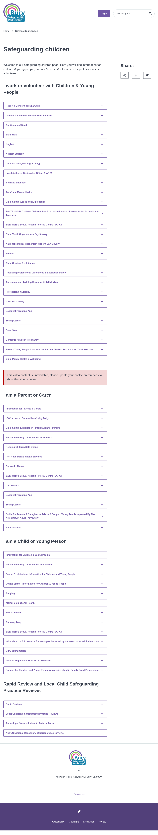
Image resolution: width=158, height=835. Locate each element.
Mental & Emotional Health (55, 603)
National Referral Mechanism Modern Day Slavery (55, 244)
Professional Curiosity (55, 292)
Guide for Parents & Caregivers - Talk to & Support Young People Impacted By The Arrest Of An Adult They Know (55, 516)
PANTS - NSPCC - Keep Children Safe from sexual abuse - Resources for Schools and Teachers (55, 213)
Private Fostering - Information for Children (55, 564)
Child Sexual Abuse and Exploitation (55, 202)
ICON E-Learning (55, 301)
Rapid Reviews (55, 704)
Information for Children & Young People (55, 555)
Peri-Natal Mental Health (55, 192)
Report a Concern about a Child (55, 106)
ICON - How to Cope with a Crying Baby (55, 418)
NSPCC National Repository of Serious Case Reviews (55, 733)
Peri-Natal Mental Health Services (55, 456)
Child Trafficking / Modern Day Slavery (55, 234)
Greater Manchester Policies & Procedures (55, 115)
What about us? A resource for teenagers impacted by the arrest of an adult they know (55, 641)
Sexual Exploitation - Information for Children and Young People (55, 574)
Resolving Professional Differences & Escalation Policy (55, 272)
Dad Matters (55, 485)
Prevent (55, 253)
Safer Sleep (55, 330)
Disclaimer (88, 822)
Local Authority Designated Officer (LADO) (55, 173)
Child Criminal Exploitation (55, 263)
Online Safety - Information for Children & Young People (55, 584)
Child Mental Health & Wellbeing (55, 359)
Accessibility (58, 822)
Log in (104, 13)
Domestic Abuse (55, 466)
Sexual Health (55, 612)
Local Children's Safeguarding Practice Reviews (55, 713)
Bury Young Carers (55, 651)
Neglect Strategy (55, 154)
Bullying (55, 593)
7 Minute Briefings (55, 182)
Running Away (55, 622)
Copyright (74, 822)
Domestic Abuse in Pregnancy (55, 340)
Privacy (102, 822)
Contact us (79, 794)
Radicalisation (55, 527)
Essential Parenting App (55, 311)
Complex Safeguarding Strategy (55, 163)
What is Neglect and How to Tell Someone (55, 660)
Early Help (55, 134)
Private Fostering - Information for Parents (55, 437)
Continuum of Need (55, 125)
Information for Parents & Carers (55, 408)
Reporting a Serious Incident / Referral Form (55, 723)
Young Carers (55, 320)
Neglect (55, 144)
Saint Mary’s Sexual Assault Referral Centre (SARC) (55, 224)
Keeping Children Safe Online (55, 447)
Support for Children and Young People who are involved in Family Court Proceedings (55, 670)
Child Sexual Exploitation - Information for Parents (55, 428)
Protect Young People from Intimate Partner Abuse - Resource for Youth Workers (55, 349)
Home (6, 31)
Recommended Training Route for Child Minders (55, 282)
